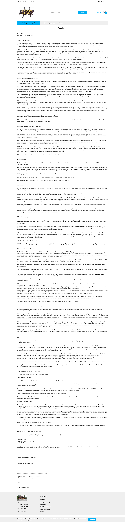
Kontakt (42, 511)
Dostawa (42, 499)
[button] (43, 496)
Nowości (43, 23)
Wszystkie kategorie (28, 23)
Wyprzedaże (51, 23)
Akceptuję (92, 519)
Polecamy (60, 23)
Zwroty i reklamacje (45, 502)
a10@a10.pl (23, 508)
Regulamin (43, 504)
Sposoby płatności (45, 509)
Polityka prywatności (45, 506)
